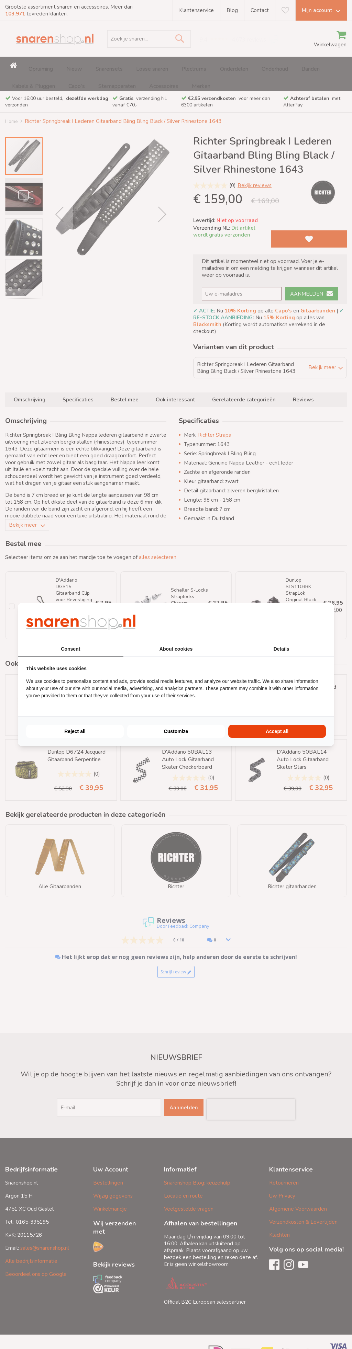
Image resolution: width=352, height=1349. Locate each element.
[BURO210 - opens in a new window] (300, 622)
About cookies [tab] (176, 649)
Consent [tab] (70, 649)
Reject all (74, 731)
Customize (176, 731)
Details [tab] (281, 649)
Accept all (277, 731)
